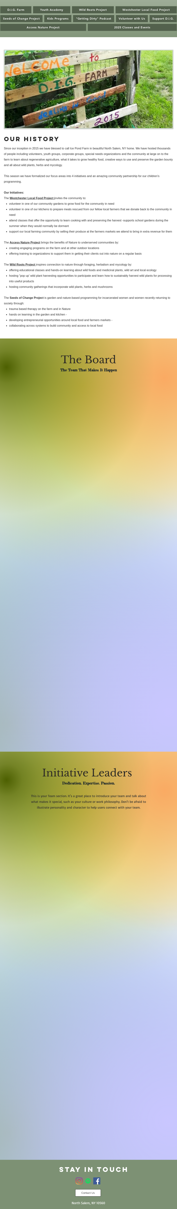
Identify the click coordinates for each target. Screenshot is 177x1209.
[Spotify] (87, 1180)
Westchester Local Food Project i (32, 198)
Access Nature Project (25, 242)
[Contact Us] (88, 1192)
